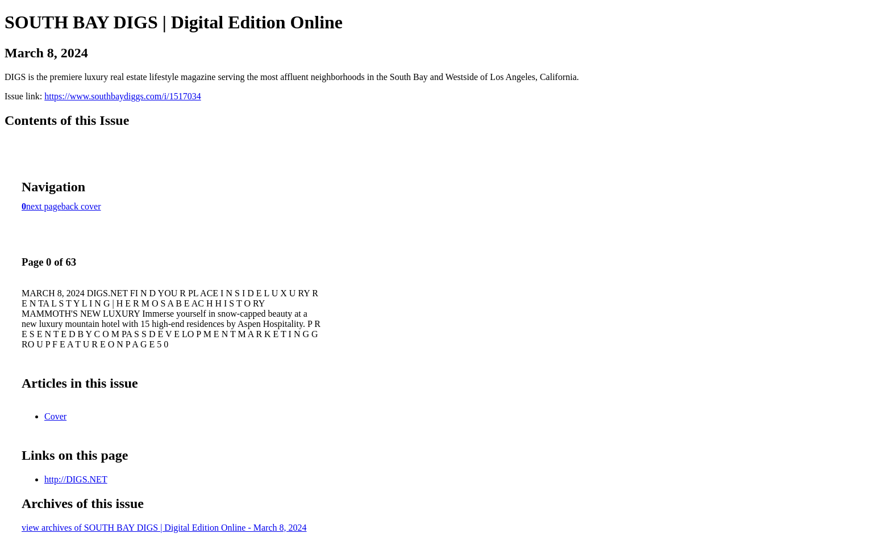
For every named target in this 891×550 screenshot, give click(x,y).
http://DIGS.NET (75, 479)
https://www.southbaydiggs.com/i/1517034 (122, 96)
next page (43, 206)
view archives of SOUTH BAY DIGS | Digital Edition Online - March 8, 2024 (164, 527)
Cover (55, 416)
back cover (81, 206)
